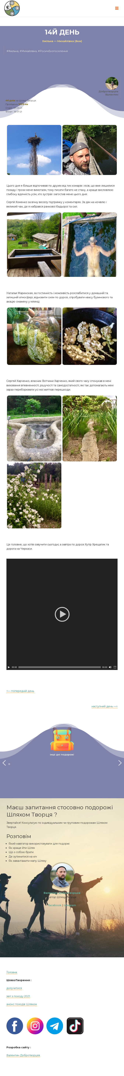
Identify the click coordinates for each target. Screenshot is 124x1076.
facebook (54, 912)
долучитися (14, 995)
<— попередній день (20, 691)
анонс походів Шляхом (21, 1011)
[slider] (59, 667)
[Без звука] (110, 667)
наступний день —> (105, 706)
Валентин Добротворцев (23, 1062)
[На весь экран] (114, 667)
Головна (11, 979)
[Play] (8, 667)
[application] (62, 614)
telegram (70, 912)
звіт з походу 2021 (18, 1003)
